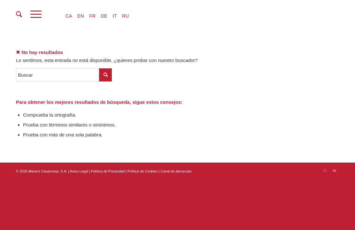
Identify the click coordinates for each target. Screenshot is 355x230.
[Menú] (36, 14)
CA (69, 16)
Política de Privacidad (108, 171)
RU (125, 16)
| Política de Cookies (142, 171)
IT (114, 16)
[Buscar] (19, 14)
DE (104, 16)
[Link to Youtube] (334, 170)
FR (92, 16)
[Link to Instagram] (324, 170)
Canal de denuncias (175, 171)
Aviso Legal (79, 171)
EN (80, 16)
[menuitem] (19, 14)
